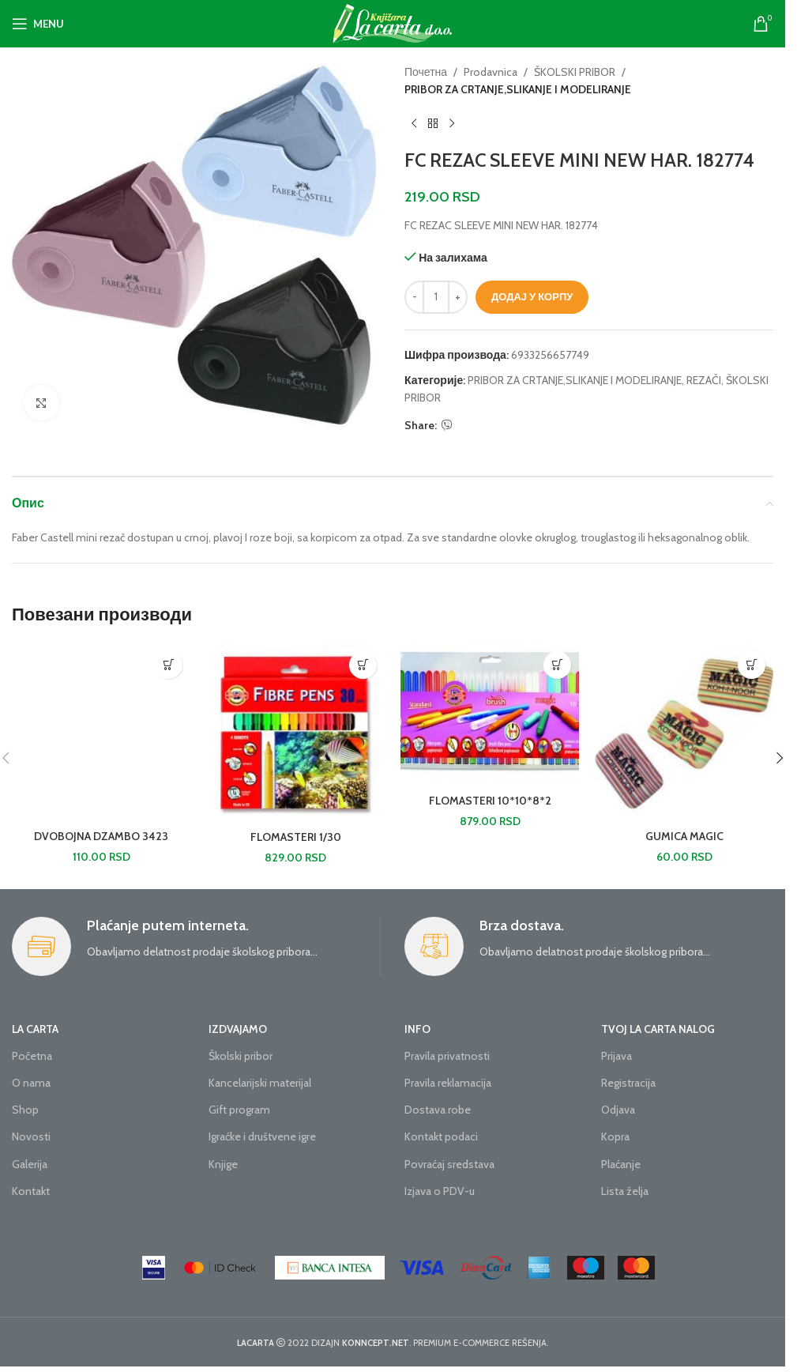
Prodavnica (490, 72)
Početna (32, 1056)
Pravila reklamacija (447, 1083)
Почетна (425, 72)
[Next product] (451, 124)
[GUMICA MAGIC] (684, 732)
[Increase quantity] (458, 297)
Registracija (628, 1083)
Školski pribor (241, 1056)
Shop (25, 1109)
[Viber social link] (447, 425)
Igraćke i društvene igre (262, 1136)
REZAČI (703, 380)
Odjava (618, 1109)
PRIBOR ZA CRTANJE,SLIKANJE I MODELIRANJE (517, 89)
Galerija (29, 1164)
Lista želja (625, 1191)
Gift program (239, 1109)
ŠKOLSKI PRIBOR (574, 72)
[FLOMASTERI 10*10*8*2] (489, 714)
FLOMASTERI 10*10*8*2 (490, 800)
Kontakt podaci (441, 1136)
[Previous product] (413, 124)
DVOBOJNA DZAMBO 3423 (101, 836)
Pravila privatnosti (447, 1056)
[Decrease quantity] (414, 297)
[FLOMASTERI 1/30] (295, 733)
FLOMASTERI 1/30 (295, 837)
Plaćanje (621, 1164)
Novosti (31, 1136)
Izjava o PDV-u (439, 1191)
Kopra (615, 1136)
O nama (31, 1083)
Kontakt (31, 1191)
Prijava (616, 1056)
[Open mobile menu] (38, 24)
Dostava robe (437, 1109)
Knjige (223, 1164)
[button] (168, 665)
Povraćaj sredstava (449, 1164)
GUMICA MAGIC (684, 836)
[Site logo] (393, 22)
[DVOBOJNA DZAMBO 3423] (101, 732)
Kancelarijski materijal (260, 1083)
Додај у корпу (532, 296)
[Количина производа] (436, 297)
